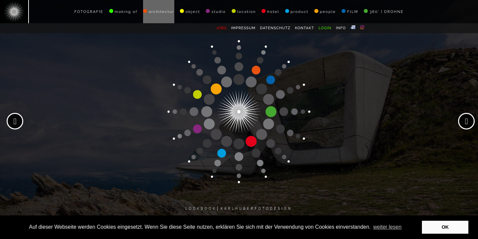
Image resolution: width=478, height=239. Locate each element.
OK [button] (445, 227)
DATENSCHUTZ (275, 28)
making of (123, 11)
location (244, 11)
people (325, 11)
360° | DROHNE (384, 11)
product (297, 11)
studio (216, 11)
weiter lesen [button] (387, 227)
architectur (158, 11)
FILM (350, 11)
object (190, 11)
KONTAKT (304, 28)
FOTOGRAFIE (88, 12)
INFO (341, 28)
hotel (270, 11)
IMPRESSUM (243, 28)
